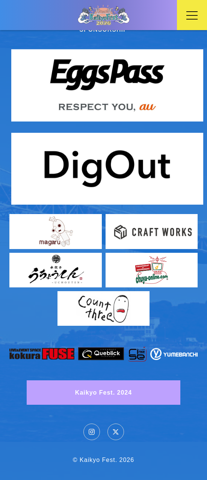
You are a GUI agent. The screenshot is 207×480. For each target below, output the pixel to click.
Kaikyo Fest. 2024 (103, 392)
